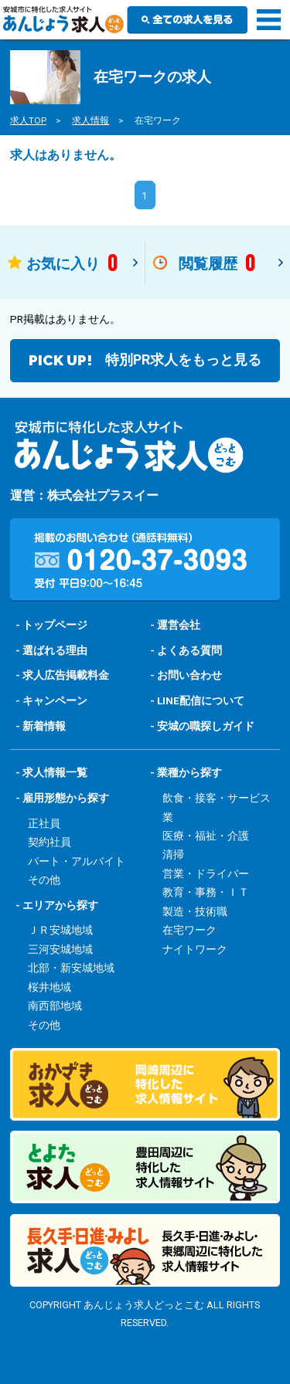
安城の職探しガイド (205, 726)
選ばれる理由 (54, 650)
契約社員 (49, 842)
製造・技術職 (194, 911)
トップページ (54, 625)
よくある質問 (189, 650)
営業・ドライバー (205, 873)
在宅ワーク (189, 930)
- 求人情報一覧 (51, 772)
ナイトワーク (194, 949)
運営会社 (178, 625)
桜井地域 (49, 987)
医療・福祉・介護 (205, 835)
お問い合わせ (189, 675)
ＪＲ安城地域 (60, 930)
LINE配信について (200, 700)
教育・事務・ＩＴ (205, 892)
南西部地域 (55, 1005)
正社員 (44, 823)
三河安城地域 (60, 949)
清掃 (173, 854)
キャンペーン (54, 700)
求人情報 (90, 120)
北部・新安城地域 (71, 968)
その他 (44, 879)
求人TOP (28, 120)
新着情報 (44, 726)
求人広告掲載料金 (65, 675)
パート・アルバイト (76, 861)
